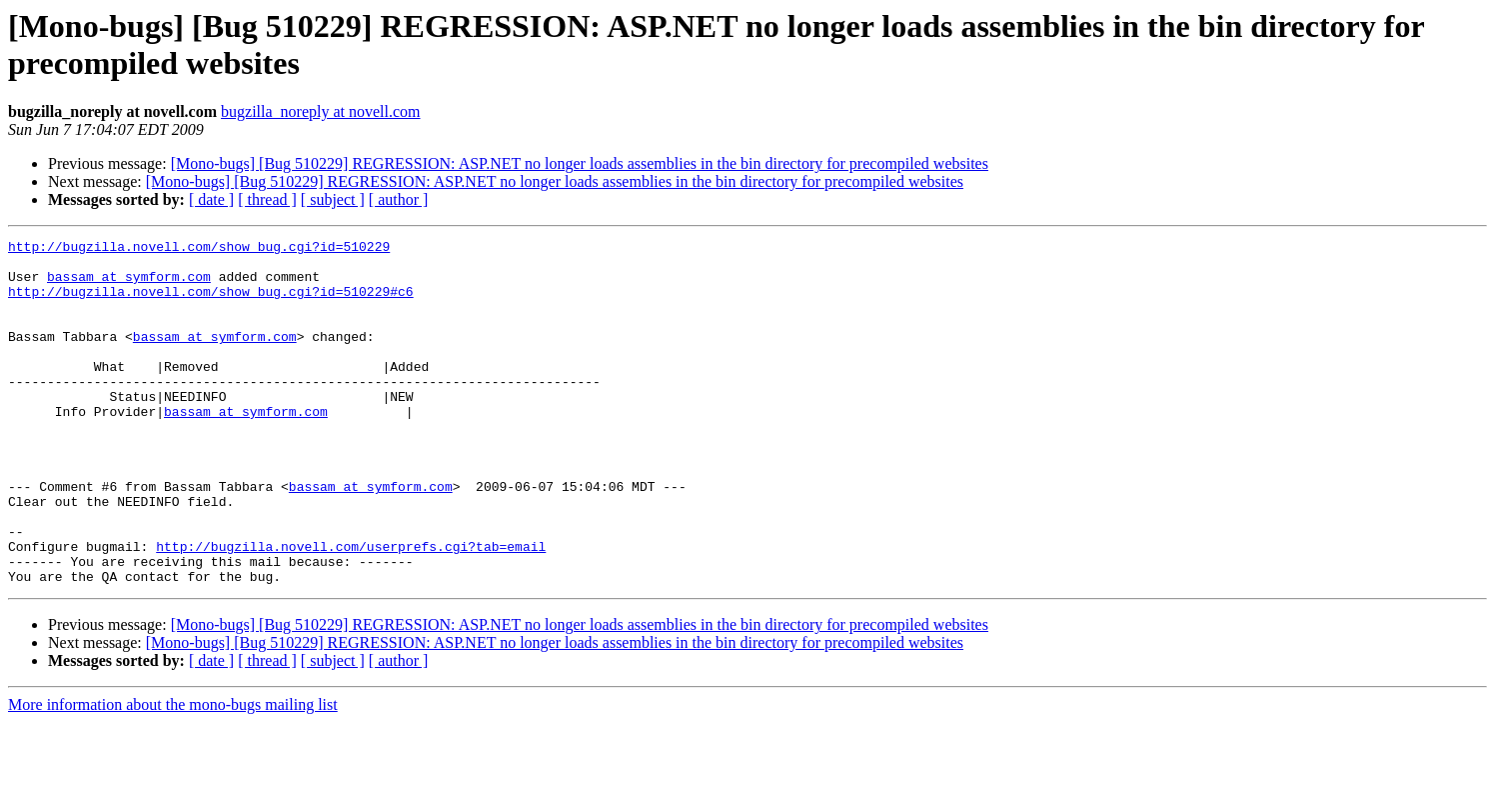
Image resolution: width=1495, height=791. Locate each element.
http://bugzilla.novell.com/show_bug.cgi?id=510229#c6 (211, 303)
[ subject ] (333, 199)
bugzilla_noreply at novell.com (321, 111)
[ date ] (211, 199)
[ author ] (399, 199)
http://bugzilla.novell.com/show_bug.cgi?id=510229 (199, 249)
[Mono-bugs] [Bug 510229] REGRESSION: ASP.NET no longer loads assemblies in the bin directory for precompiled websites (579, 163)
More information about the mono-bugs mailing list (173, 773)
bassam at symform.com (129, 285)
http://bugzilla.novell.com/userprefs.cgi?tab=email (351, 609)
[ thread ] (267, 199)
